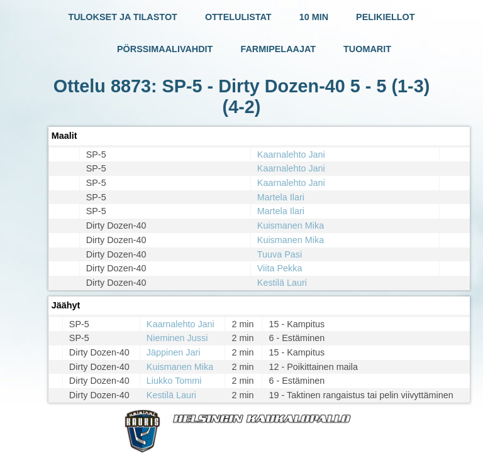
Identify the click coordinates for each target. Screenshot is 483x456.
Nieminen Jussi (177, 338)
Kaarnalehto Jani (291, 154)
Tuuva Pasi (279, 254)
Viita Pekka (280, 268)
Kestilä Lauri (282, 283)
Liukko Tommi (174, 381)
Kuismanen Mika (290, 225)
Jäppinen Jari (174, 352)
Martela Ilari (280, 197)
